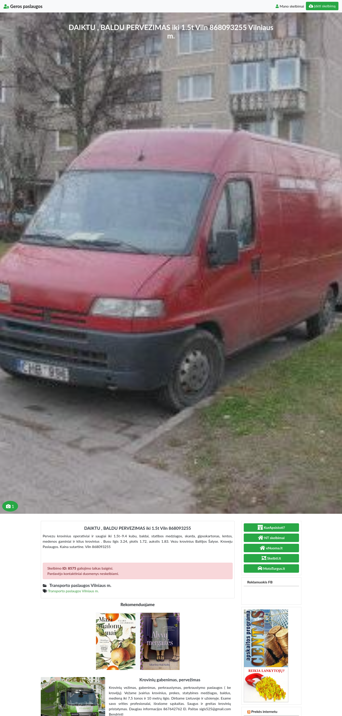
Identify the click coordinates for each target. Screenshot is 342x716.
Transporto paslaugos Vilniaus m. (73, 591)
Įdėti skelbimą (322, 6)
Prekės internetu (264, 711)
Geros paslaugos (23, 6)
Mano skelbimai (290, 6)
